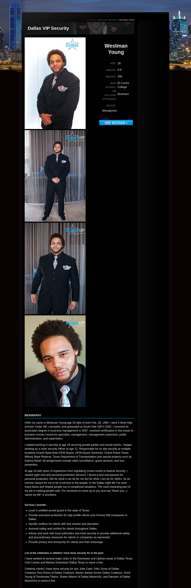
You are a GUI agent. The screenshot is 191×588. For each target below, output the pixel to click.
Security (113, 20)
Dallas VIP (102, 20)
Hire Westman (115, 122)
